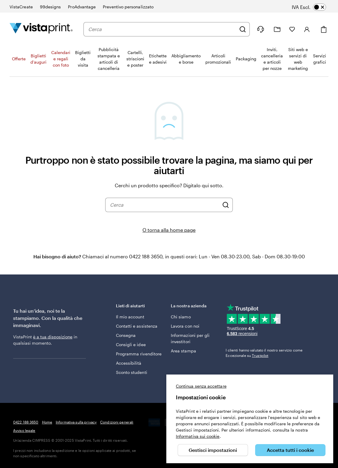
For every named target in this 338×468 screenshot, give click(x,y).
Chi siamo (181, 316)
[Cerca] (243, 29)
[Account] (307, 29)
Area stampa (183, 350)
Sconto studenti (131, 372)
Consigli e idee (131, 344)
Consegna (126, 335)
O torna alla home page (169, 230)
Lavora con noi (185, 326)
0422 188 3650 (25, 422)
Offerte (19, 58)
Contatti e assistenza (136, 326)
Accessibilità (129, 363)
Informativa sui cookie (198, 436)
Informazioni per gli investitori (190, 338)
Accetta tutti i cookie (290, 450)
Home (47, 422)
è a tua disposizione (52, 336)
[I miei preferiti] (292, 29)
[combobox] (162, 29)
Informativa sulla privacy (76, 422)
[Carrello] (323, 29)
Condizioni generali (116, 422)
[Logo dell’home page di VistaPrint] (41, 29)
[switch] (313, 7)
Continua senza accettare (201, 386)
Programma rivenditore (139, 353)
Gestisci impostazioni (213, 450)
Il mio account (130, 316)
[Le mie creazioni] (277, 29)
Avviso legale (24, 430)
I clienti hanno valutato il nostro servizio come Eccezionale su (264, 352)
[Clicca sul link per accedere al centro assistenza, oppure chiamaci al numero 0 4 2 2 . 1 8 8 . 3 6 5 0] (260, 29)
